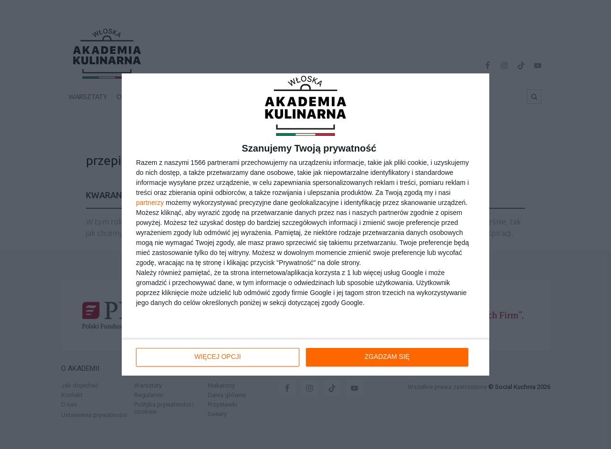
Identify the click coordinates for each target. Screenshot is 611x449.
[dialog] (305, 224)
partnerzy (150, 202)
